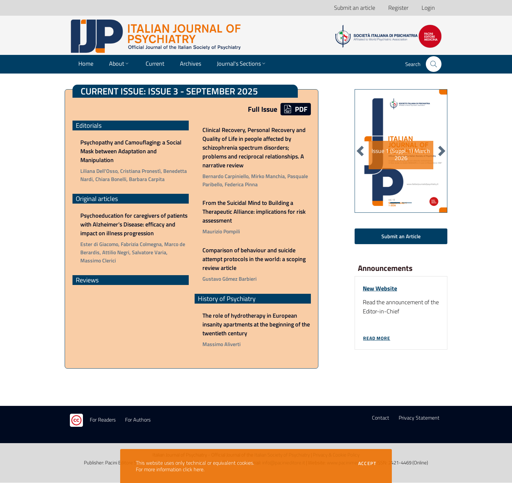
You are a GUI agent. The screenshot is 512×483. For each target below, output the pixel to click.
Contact (380, 418)
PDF (296, 109)
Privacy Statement (419, 418)
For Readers (103, 420)
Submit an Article (401, 236)
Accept (367, 463)
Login (428, 7)
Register (398, 7)
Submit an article (354, 7)
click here (193, 469)
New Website (380, 288)
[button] (433, 64)
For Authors (138, 420)
